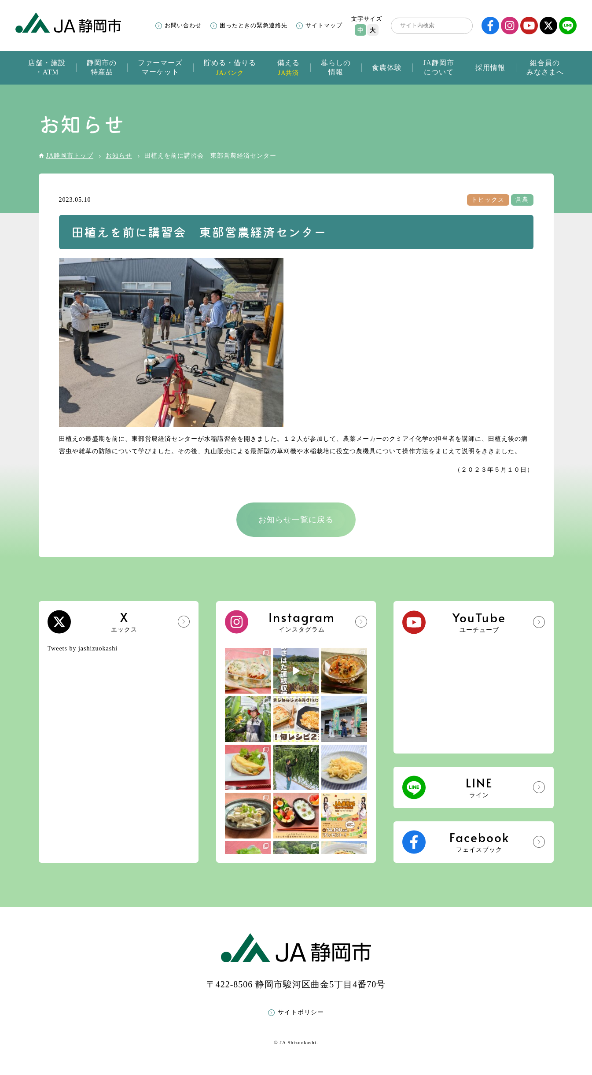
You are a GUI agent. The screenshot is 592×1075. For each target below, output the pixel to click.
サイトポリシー (301, 1012)
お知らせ (119, 155)
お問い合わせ (183, 25)
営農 (522, 199)
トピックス (487, 199)
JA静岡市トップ (70, 155)
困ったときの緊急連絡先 (253, 25)
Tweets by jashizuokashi (83, 648)
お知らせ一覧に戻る (296, 519)
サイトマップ (323, 25)
